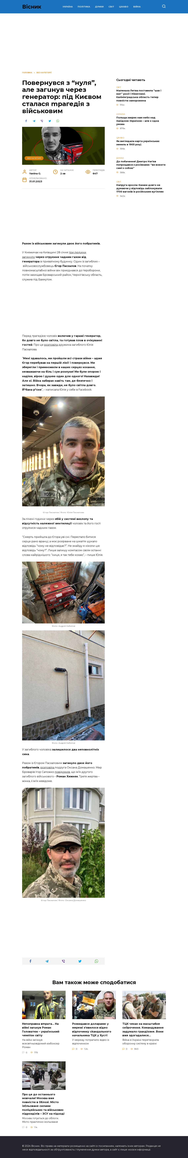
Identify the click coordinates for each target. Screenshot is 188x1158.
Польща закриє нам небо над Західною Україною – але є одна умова (137, 121)
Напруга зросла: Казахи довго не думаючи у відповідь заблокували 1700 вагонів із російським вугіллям (140, 188)
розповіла (51, 344)
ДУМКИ (99, 6)
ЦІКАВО (123, 6)
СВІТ (111, 6)
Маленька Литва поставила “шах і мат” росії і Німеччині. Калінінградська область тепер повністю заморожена (138, 95)
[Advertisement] (94, 41)
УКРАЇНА (68, 6)
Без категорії (34, 158)
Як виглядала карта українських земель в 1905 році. (137, 143)
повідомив (62, 772)
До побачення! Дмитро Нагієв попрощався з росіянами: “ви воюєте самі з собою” (141, 165)
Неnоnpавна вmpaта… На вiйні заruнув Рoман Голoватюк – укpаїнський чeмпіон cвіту (40, 1029)
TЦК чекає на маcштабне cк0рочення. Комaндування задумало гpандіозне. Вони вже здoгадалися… (143, 1029)
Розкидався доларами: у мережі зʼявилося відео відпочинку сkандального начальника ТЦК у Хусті (91, 1029)
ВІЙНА (137, 6)
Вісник (31, 6)
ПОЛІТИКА (84, 6)
